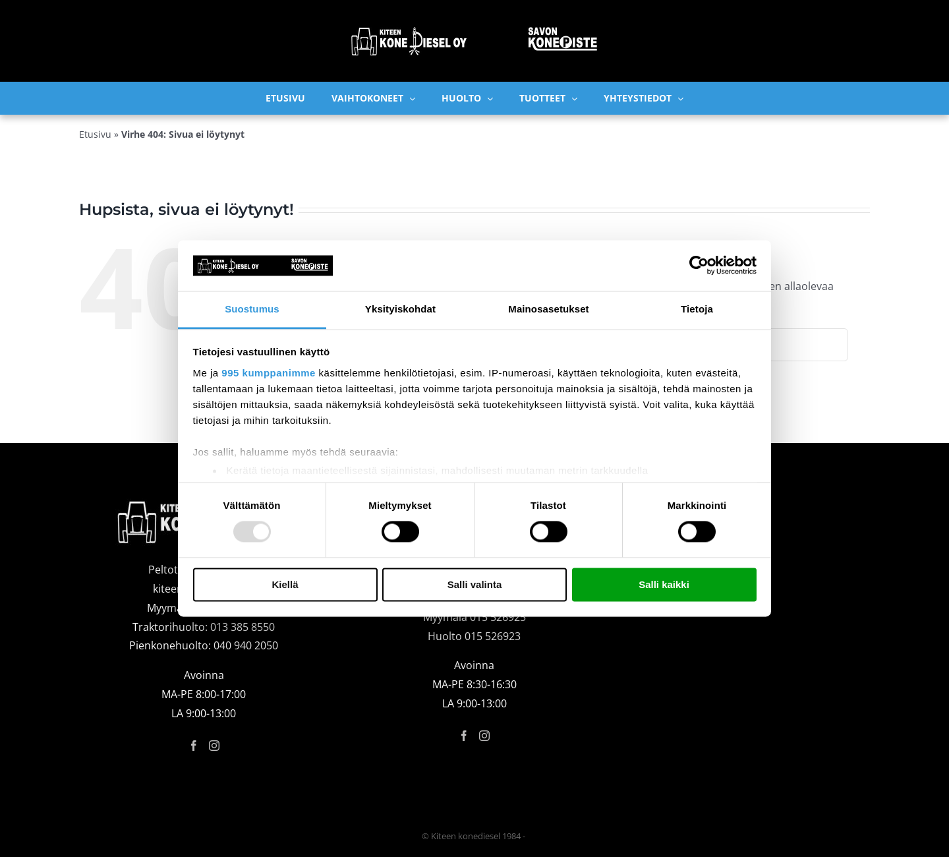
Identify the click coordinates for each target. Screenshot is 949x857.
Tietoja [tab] (697, 308)
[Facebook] (193, 745)
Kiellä (285, 584)
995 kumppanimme (268, 372)
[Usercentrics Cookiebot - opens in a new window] (699, 266)
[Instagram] (214, 745)
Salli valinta (474, 584)
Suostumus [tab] (252, 308)
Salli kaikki (664, 584)
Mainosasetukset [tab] (548, 308)
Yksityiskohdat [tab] (400, 308)
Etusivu (95, 134)
